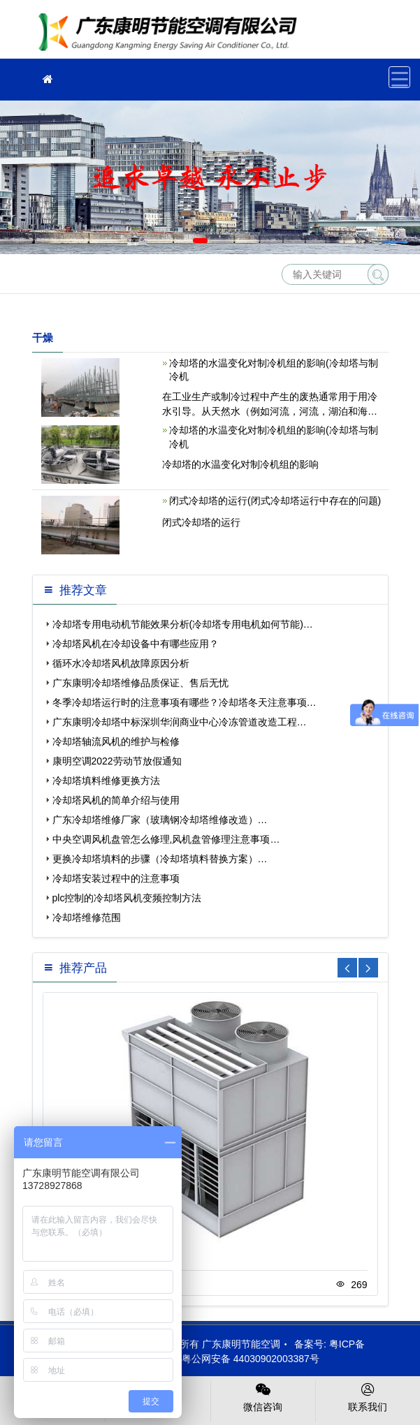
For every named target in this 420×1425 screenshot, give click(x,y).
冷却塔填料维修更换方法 (106, 780)
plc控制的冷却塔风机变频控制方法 (127, 897)
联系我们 (368, 1396)
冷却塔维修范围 (86, 917)
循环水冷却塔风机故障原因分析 (120, 663)
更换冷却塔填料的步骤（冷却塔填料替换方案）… (160, 858)
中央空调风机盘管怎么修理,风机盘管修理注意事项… (166, 839)
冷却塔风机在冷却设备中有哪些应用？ (135, 643)
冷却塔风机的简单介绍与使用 (116, 800)
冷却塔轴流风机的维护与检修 (116, 741)
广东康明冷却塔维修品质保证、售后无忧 (140, 682)
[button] (200, 240)
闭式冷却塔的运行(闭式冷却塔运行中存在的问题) (275, 500)
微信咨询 (263, 1396)
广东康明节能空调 (172, 33)
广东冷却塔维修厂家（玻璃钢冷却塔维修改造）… (160, 819)
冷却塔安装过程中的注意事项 (116, 878)
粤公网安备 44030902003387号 (243, 1359)
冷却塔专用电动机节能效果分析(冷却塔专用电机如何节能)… (182, 624)
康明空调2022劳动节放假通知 (117, 761)
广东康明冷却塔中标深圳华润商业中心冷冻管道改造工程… (179, 722)
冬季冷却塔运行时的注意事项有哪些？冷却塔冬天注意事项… (184, 702)
